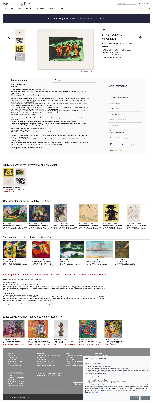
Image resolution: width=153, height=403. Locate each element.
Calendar (40, 8)
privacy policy (95, 392)
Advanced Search (144, 3)
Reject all (134, 398)
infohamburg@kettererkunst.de (46, 366)
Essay (58, 80)
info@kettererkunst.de (14, 366)
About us (62, 8)
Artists (29, 8)
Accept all (145, 398)
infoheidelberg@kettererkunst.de (17, 385)
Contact (51, 8)
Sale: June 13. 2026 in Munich (71, 18)
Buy (12, 8)
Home (5, 8)
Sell (20, 8)
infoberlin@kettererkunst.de (74, 366)
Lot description (19, 80)
